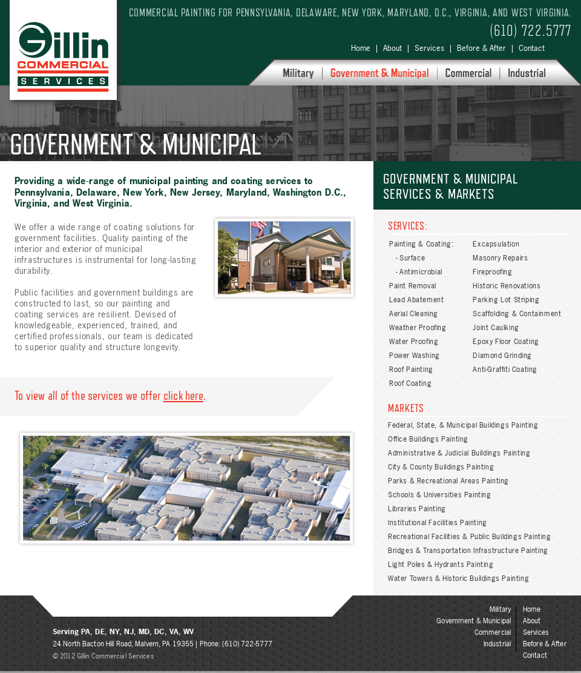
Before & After (481, 47)
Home (360, 47)
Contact (532, 47)
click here (183, 395)
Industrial (497, 644)
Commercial (492, 632)
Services (429, 47)
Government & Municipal (473, 621)
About (392, 47)
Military (500, 609)
